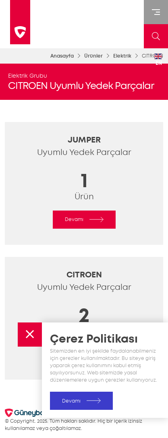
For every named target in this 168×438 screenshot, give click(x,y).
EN (158, 60)
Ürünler (93, 56)
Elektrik (122, 56)
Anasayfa (62, 56)
